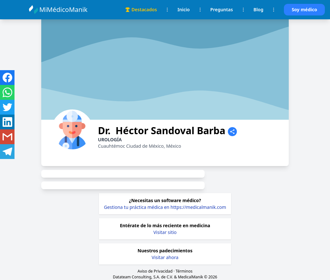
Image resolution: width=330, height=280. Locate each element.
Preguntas (221, 9)
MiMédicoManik (64, 9)
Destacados (141, 9)
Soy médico (304, 9)
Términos (184, 271)
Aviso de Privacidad (155, 271)
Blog (259, 9)
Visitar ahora (165, 257)
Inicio (184, 9)
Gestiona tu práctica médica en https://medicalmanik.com (165, 207)
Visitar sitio (165, 232)
